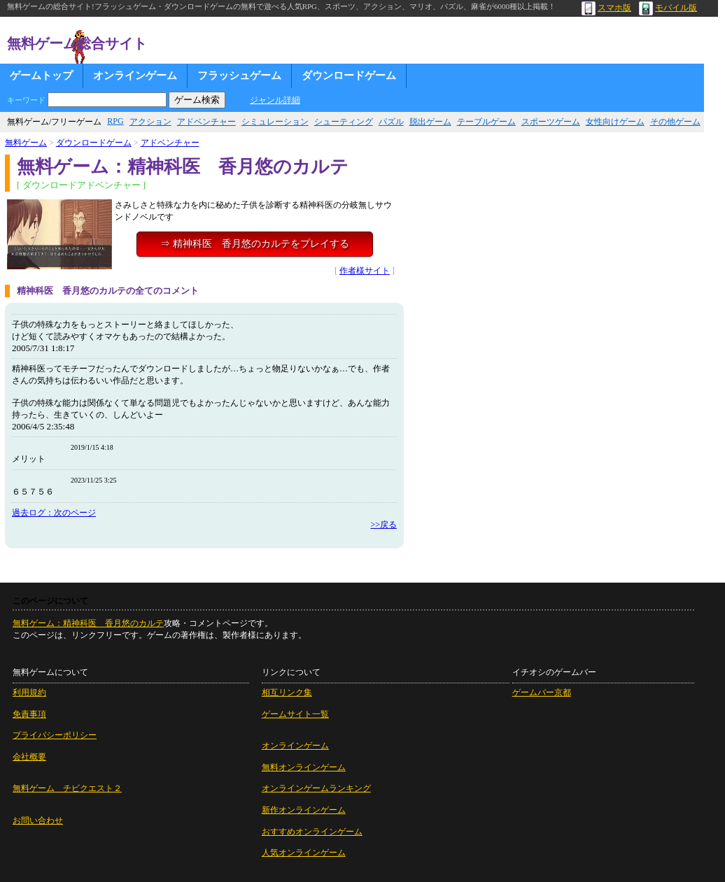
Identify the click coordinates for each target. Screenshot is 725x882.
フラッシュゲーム (239, 75)
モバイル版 (668, 8)
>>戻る (383, 524)
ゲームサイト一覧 (295, 714)
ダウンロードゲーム (349, 75)
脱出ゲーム (430, 122)
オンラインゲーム (135, 75)
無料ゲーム (26, 143)
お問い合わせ (38, 820)
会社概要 (29, 757)
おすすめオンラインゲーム (312, 832)
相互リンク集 (287, 692)
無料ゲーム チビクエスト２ (67, 788)
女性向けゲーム (615, 122)
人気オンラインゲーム (304, 853)
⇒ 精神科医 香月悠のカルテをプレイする (254, 244)
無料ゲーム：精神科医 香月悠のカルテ (88, 623)
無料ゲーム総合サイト (77, 43)
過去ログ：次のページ (54, 513)
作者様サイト (364, 271)
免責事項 (29, 714)
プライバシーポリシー (55, 735)
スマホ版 (606, 8)
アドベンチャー (206, 122)
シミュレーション (275, 122)
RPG (115, 121)
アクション (150, 122)
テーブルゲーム (486, 122)
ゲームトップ (41, 75)
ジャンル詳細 (275, 100)
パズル (391, 122)
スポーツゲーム (550, 122)
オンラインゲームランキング (316, 788)
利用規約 (29, 692)
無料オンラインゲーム (304, 767)
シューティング (343, 122)
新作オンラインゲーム (304, 810)
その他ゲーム (675, 122)
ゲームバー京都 (541, 692)
